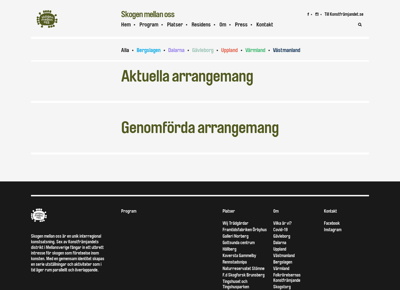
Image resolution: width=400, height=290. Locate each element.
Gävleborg (203, 50)
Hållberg (229, 249)
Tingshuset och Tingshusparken (236, 284)
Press (241, 24)
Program (148, 24)
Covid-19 (280, 229)
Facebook (332, 223)
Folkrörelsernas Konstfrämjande (287, 277)
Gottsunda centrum (239, 242)
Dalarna (176, 50)
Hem (126, 24)
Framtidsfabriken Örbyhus (245, 229)
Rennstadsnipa (235, 262)
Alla (125, 50)
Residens (201, 24)
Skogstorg (282, 286)
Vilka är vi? (282, 223)
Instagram (332, 229)
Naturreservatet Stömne (244, 268)
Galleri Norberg (235, 236)
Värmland (255, 50)
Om (222, 24)
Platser (175, 24)
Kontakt (264, 24)
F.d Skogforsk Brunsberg (244, 275)
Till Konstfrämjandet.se (344, 14)
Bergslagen (149, 50)
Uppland (229, 50)
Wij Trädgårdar (235, 223)
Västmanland (286, 50)
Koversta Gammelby (239, 255)
